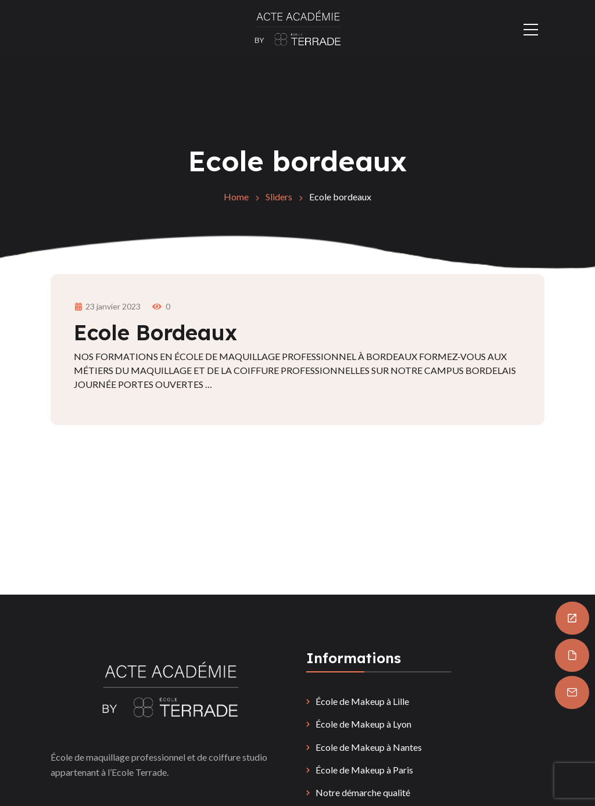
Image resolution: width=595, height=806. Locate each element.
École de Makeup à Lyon (363, 723)
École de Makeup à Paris (364, 769)
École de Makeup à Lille (362, 701)
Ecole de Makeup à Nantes (369, 747)
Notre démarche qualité (363, 792)
